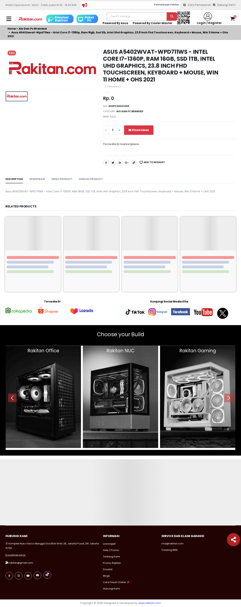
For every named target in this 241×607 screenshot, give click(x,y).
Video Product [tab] (61, 179)
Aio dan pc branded (33, 29)
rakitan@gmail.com (21, 563)
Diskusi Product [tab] (91, 179)
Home (12, 29)
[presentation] (12, 398)
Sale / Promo (111, 550)
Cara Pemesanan (197, 5)
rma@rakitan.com (172, 543)
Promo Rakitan (112, 563)
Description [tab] (14, 179)
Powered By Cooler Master (152, 23)
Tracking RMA (169, 550)
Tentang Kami (111, 556)
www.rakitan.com (149, 603)
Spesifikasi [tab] (37, 179)
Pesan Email (139, 130)
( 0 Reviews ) (113, 86)
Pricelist (107, 569)
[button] (232, 19)
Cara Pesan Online (114, 582)
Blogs (106, 576)
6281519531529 (16, 555)
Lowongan (109, 544)
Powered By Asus (115, 23)
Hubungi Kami (224, 5)
